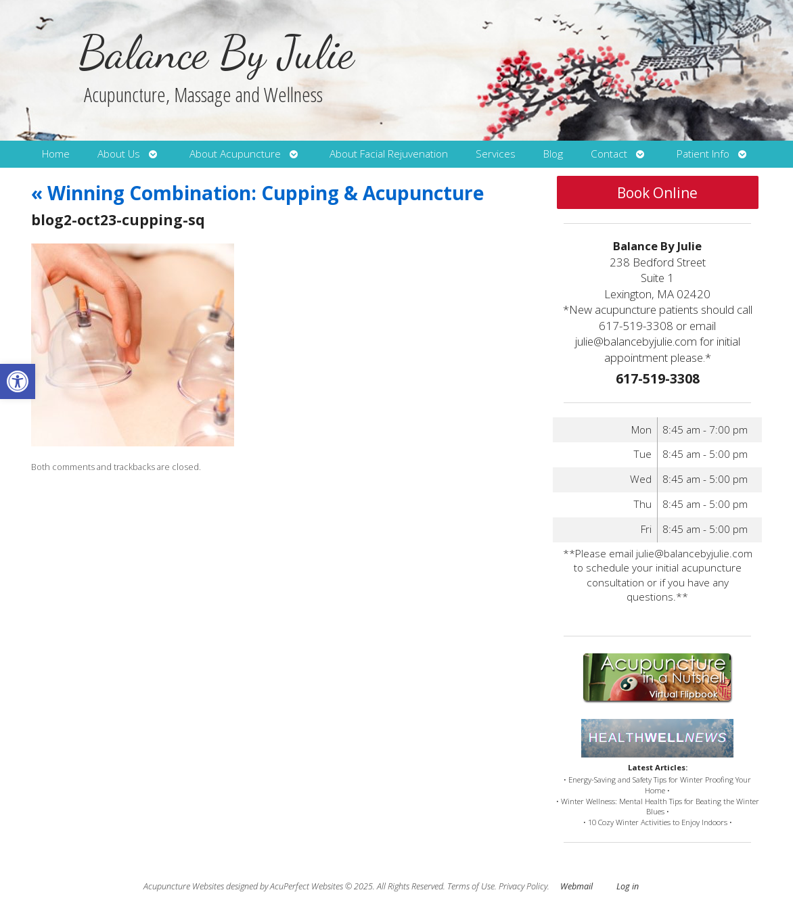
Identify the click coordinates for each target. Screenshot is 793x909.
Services (496, 154)
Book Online (657, 192)
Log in (627, 886)
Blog (553, 154)
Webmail (576, 886)
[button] (17, 381)
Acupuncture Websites (183, 886)
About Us (118, 154)
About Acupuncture (235, 154)
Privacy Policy (523, 886)
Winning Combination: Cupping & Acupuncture (257, 193)
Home (56, 154)
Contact (609, 154)
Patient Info (703, 154)
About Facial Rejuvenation (389, 154)
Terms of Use (471, 886)
